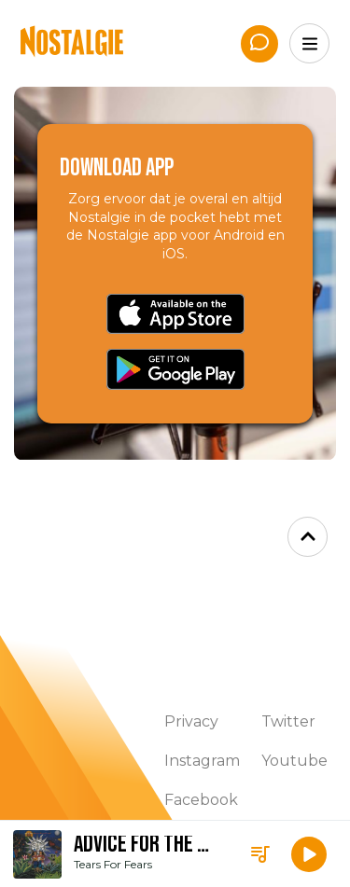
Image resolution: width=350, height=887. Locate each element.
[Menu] (309, 43)
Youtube (294, 760)
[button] (309, 854)
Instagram (202, 760)
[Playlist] (260, 854)
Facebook (201, 800)
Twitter (288, 721)
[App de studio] (259, 43)
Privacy (191, 721)
